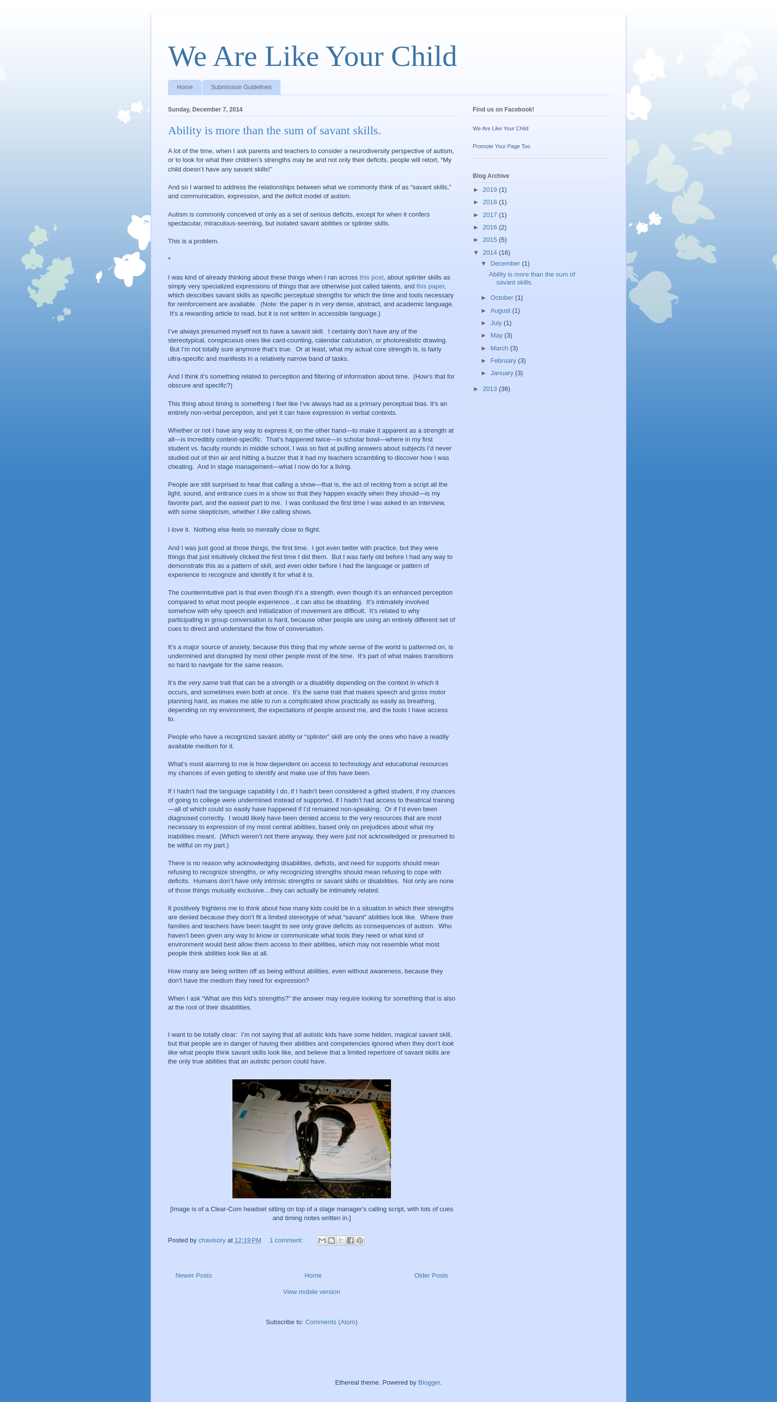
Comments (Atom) (331, 1322)
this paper (429, 286)
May (497, 335)
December (506, 263)
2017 (491, 215)
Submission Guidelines (241, 87)
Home (185, 87)
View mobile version (311, 1291)
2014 (491, 252)
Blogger (429, 1382)
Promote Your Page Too (501, 146)
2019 (491, 189)
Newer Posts (193, 1275)
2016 (491, 227)
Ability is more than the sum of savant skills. (274, 130)
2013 (491, 389)
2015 (491, 239)
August (501, 310)
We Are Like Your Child (312, 56)
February (504, 360)
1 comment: (287, 1240)
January (503, 373)
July (497, 323)
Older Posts (431, 1275)
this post (372, 277)
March (500, 348)
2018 (491, 202)
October (503, 297)
